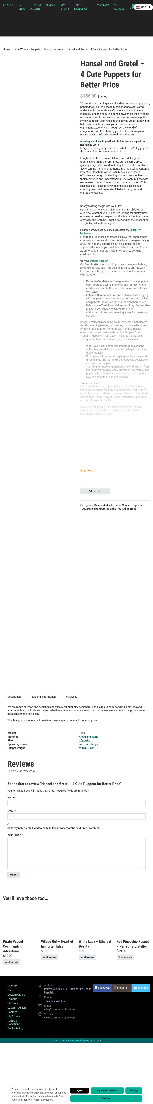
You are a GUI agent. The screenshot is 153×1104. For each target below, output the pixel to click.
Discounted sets (53, 49)
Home (6, 49)
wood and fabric (88, 561)
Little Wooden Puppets (27, 49)
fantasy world (89, 141)
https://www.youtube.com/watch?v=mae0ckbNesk (110, 466)
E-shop (22, 7)
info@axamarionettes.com (60, 834)
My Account (120, 7)
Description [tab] (14, 521)
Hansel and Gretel (98, 508)
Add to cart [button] (11, 787)
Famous (50, 5)
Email (11, 636)
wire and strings (88, 569)
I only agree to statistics (107, 1090)
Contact (103, 5)
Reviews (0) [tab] (71, 521)
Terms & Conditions (13, 847)
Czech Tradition (81, 7)
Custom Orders (35, 7)
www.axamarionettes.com (60, 842)
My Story (65, 7)
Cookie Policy (15, 853)
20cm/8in (84, 565)
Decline (106, 1098)
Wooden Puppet (98, 260)
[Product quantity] (95, 484)
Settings (134, 1090)
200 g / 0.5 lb (86, 573)
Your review (15, 659)
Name (11, 622)
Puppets (8, 5)
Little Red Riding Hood (123, 508)
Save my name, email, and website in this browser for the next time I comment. (54, 653)
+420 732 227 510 (54, 825)
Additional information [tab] (43, 521)
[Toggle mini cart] (131, 7)
